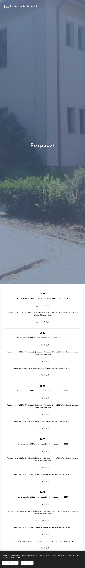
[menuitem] (54, 6)
